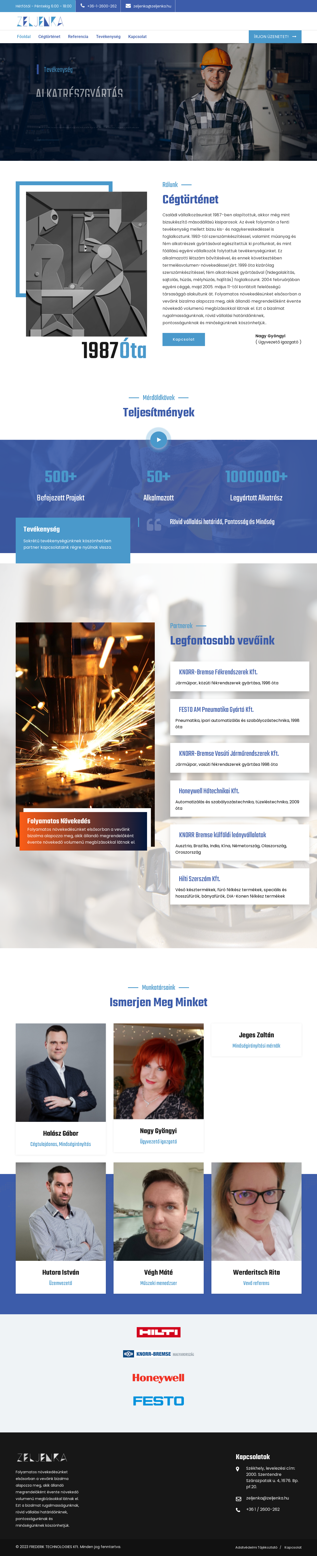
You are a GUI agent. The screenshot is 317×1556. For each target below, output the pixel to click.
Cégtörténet (49, 36)
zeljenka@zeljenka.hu (148, 6)
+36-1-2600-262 (99, 6)
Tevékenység (108, 36)
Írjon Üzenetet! (272, 37)
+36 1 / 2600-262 (263, 1509)
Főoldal (24, 36)
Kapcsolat (137, 36)
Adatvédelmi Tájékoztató (256, 1547)
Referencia (78, 36)
